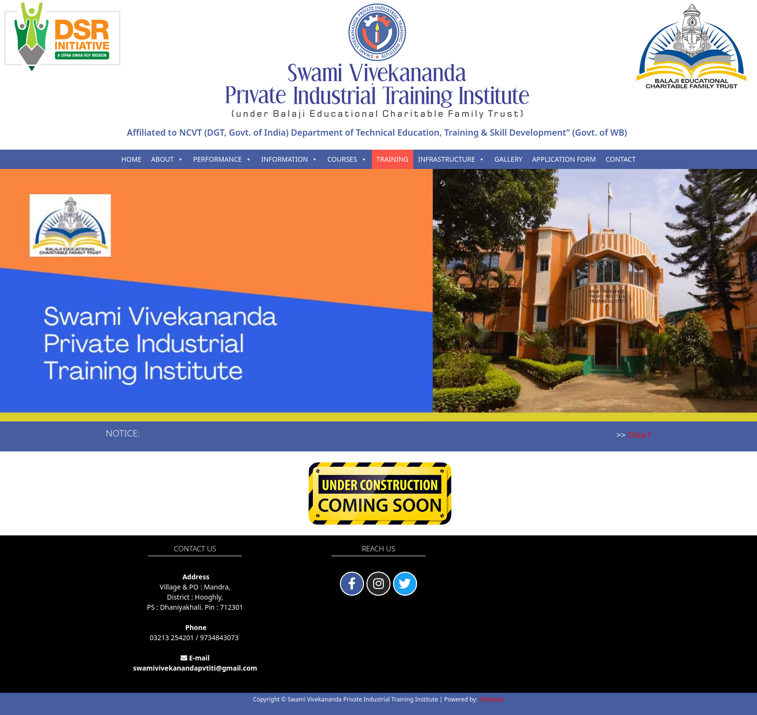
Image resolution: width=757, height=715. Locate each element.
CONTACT (620, 159)
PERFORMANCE (222, 159)
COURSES (347, 159)
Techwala (491, 699)
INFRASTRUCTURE (451, 159)
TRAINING (392, 159)
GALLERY (508, 159)
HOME (131, 159)
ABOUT (167, 159)
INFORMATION (289, 159)
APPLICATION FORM (564, 159)
